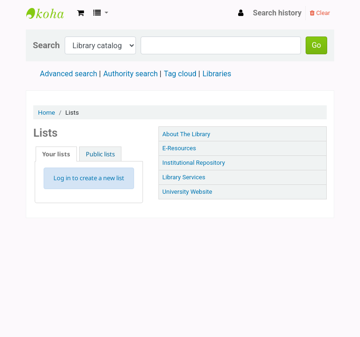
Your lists (56, 154)
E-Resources (179, 148)
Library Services (183, 177)
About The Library (186, 134)
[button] (80, 13)
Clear (320, 12)
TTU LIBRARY (49, 13)
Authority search (130, 73)
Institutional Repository (193, 162)
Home (46, 112)
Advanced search (68, 73)
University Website (187, 191)
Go (316, 45)
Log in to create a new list (88, 178)
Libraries (216, 73)
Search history (277, 12)
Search (46, 45)
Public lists (100, 154)
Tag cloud (180, 73)
